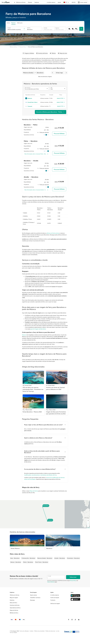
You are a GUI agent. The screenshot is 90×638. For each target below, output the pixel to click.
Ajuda (59, 2)
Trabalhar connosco (35, 597)
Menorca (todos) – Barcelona (44, 558)
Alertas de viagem (55, 603)
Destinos (12, 600)
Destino (28, 27)
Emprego (32, 600)
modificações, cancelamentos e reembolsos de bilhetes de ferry (40, 475)
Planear (30, 2)
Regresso (13, 23)
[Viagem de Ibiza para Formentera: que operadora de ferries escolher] (57, 404)
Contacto (52, 600)
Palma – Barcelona (28, 562)
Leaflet (88, 527)
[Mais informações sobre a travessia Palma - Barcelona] (36, 154)
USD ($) (73, 2)
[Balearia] (32, 98)
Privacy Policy (73, 580)
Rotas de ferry (22, 46)
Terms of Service (50, 581)
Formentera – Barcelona (73, 558)
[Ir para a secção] (28, 53)
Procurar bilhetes (59, 133)
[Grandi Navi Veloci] (32, 102)
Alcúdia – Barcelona (59, 558)
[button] (35, 72)
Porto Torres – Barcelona (41, 562)
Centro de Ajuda (54, 597)
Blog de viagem (14, 597)
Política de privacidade (39, 631)
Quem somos (33, 595)
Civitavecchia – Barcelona (28, 558)
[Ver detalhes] (42, 579)
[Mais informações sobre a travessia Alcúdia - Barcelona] (36, 190)
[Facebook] (68, 619)
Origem (9, 27)
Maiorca (24, 335)
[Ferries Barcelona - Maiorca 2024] (33, 404)
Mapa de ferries (34, 491)
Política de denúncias (50, 631)
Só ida (8, 23)
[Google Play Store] (75, 595)
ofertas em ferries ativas (53, 233)
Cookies (31, 631)
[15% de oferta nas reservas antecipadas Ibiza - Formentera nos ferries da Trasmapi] (33, 381)
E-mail (49, 576)
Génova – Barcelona (15, 562)
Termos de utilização (24, 631)
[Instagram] (72, 619)
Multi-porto (19, 23)
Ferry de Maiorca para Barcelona (35, 46)
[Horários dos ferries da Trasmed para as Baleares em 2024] (57, 381)
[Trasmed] (32, 106)
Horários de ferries (14, 605)
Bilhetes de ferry (13, 46)
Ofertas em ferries (19, 2)
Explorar (37, 2)
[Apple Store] (75, 599)
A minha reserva (51, 2)
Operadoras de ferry (15, 607)
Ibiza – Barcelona (14, 558)
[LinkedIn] (78, 619)
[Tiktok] (75, 619)
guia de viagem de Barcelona (38, 329)
